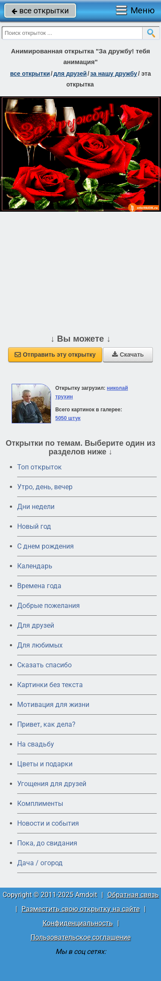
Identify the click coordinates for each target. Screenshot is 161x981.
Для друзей (35, 625)
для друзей (70, 73)
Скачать (128, 354)
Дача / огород (40, 863)
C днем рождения (45, 546)
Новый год (34, 526)
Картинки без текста (50, 685)
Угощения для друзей (51, 784)
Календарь (34, 566)
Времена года (39, 586)
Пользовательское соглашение (80, 937)
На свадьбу (35, 744)
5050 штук (68, 418)
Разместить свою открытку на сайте (80, 909)
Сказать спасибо (44, 665)
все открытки (40, 10)
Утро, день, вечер (45, 487)
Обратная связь (133, 895)
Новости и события (48, 823)
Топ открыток (39, 467)
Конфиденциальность (78, 923)
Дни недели (36, 507)
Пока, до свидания (47, 843)
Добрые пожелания (48, 606)
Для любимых (40, 645)
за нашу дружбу (113, 73)
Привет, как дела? (46, 724)
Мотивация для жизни (53, 704)
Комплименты (40, 803)
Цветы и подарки (45, 764)
